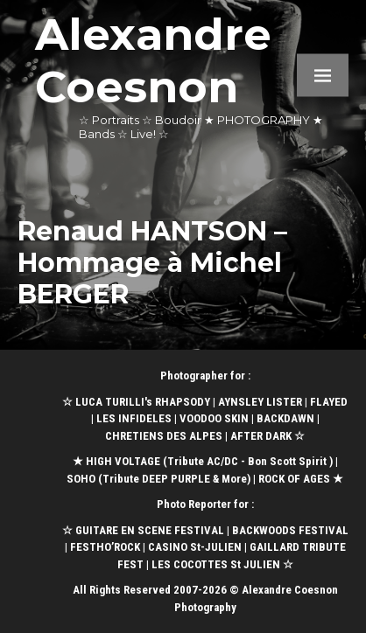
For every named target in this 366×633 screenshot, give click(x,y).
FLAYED (329, 401)
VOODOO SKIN (214, 418)
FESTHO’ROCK (105, 546)
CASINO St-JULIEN (195, 546)
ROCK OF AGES (294, 478)
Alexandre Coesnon (153, 61)
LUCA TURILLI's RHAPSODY (142, 401)
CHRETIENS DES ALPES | (167, 435)
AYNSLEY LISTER (260, 401)
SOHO (81, 478)
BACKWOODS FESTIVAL (290, 530)
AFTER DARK (261, 435)
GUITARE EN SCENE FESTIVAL (148, 530)
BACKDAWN (285, 418)
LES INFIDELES (134, 418)
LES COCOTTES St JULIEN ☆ (222, 564)
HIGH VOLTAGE (123, 461)
